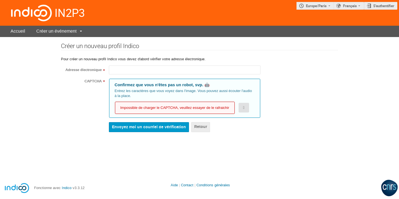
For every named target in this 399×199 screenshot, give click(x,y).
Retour (200, 127)
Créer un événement (56, 31)
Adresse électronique (83, 69)
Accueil (18, 31)
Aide (174, 185)
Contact (187, 185)
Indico (66, 187)
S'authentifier (383, 5)
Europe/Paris (316, 5)
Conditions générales (213, 185)
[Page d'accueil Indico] (26, 13)
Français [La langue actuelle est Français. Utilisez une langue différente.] (350, 5)
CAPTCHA (93, 81)
